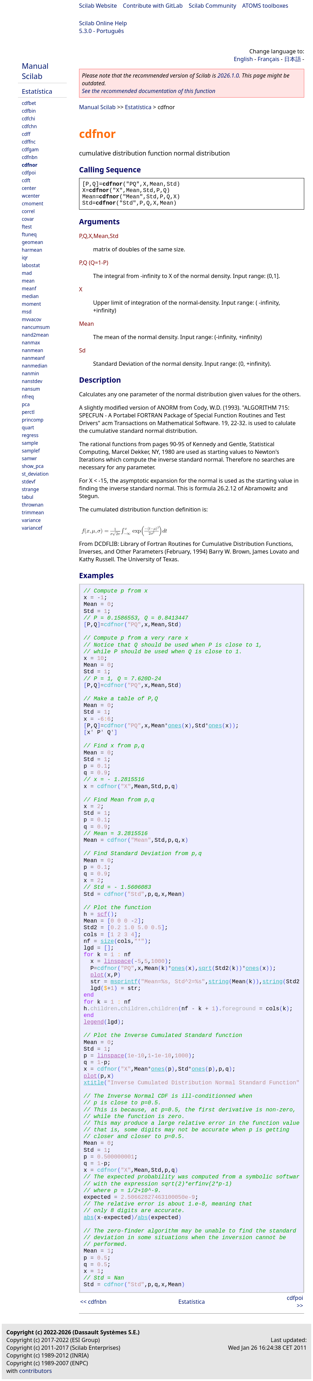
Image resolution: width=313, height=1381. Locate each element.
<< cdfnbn (93, 1302)
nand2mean (35, 334)
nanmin (30, 373)
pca (26, 404)
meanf (29, 288)
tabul (27, 497)
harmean (32, 249)
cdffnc (28, 141)
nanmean (32, 350)
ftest (27, 226)
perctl (28, 412)
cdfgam (30, 149)
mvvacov (31, 319)
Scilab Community (212, 5)
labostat (31, 265)
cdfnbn (30, 157)
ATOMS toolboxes (265, 5)
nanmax (31, 342)
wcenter (31, 195)
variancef (32, 527)
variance (31, 520)
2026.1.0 (228, 75)
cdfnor (29, 164)
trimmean (33, 512)
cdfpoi (29, 172)
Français (268, 59)
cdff (26, 134)
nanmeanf (33, 358)
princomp (33, 419)
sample (30, 443)
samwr (29, 458)
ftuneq (29, 234)
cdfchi (28, 118)
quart (28, 427)
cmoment (32, 203)
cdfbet (29, 103)
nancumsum (36, 327)
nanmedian (34, 365)
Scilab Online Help (103, 23)
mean (28, 280)
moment (31, 303)
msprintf (124, 982)
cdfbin (29, 110)
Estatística (37, 91)
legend (94, 1022)
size (107, 941)
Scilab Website (98, 5)
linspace (117, 961)
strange (30, 489)
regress (30, 435)
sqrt (205, 968)
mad (27, 273)
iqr (25, 257)
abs (89, 1218)
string (218, 982)
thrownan (33, 504)
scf (102, 914)
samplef (31, 450)
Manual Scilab (35, 71)
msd (27, 311)
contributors (35, 1371)
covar (28, 219)
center (29, 188)
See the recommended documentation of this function (148, 91)
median (30, 296)
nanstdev (32, 381)
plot (97, 975)
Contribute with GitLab (153, 5)
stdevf (28, 481)
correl (28, 211)
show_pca (33, 466)
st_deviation (35, 473)
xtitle (94, 1083)
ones (174, 726)
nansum (31, 388)
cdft (26, 180)
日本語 (292, 59)
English (243, 59)
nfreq (28, 396)
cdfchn (29, 126)
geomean (32, 242)
